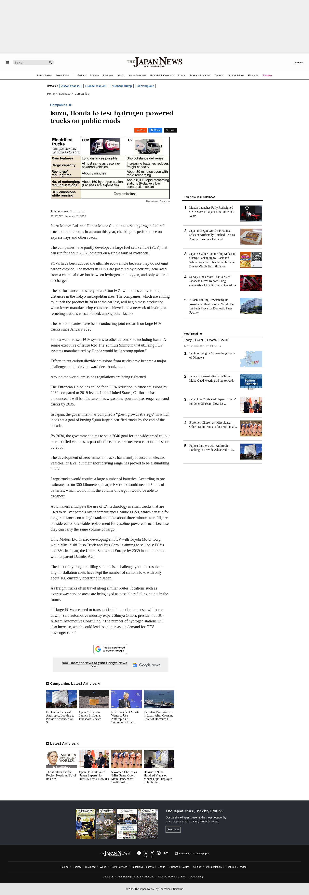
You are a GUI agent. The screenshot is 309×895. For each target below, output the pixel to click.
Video (243, 866)
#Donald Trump (122, 86)
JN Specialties (235, 75)
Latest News (44, 75)
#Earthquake (145, 86)
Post (142, 130)
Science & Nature (200, 75)
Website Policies (167, 876)
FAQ (183, 876)
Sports (181, 75)
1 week (199, 340)
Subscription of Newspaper (192, 853)
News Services (137, 75)
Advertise (197, 876)
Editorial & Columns (162, 75)
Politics (81, 75)
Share (157, 130)
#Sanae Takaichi (95, 86)
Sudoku (267, 75)
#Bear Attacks (70, 86)
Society (94, 75)
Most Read (62, 75)
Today (188, 340)
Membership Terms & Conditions (136, 876)
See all (224, 340)
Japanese (298, 62)
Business (108, 75)
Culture (218, 75)
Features (253, 75)
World (121, 75)
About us (108, 876)
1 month (212, 340)
